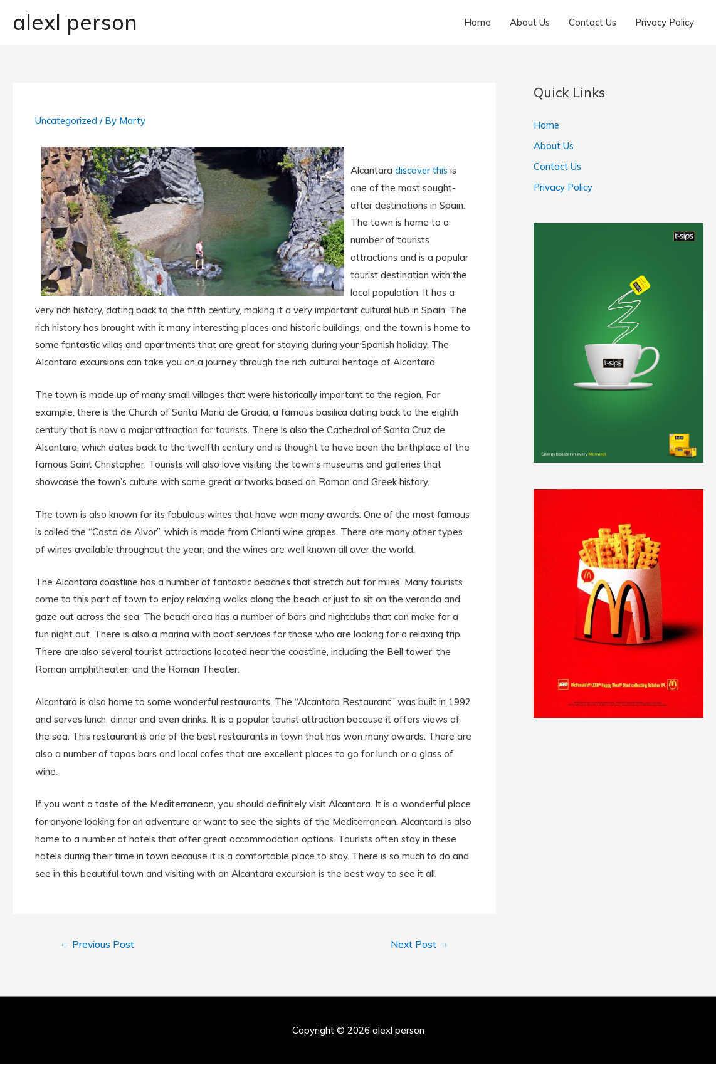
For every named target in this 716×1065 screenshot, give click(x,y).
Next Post (418, 945)
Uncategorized (66, 121)
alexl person (76, 22)
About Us (530, 22)
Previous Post (98, 945)
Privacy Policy (664, 22)
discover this (421, 171)
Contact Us (592, 22)
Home (477, 22)
